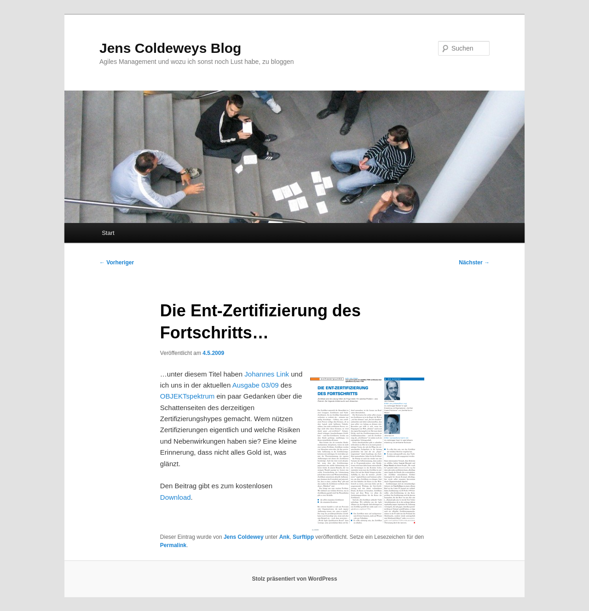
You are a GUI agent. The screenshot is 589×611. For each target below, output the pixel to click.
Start (108, 232)
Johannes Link (266, 374)
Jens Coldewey (244, 537)
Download (175, 497)
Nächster (474, 262)
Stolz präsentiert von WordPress (294, 579)
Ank (284, 537)
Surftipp (303, 537)
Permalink (173, 545)
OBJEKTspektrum (187, 396)
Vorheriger (116, 262)
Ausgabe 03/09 (255, 385)
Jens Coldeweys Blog (170, 48)
